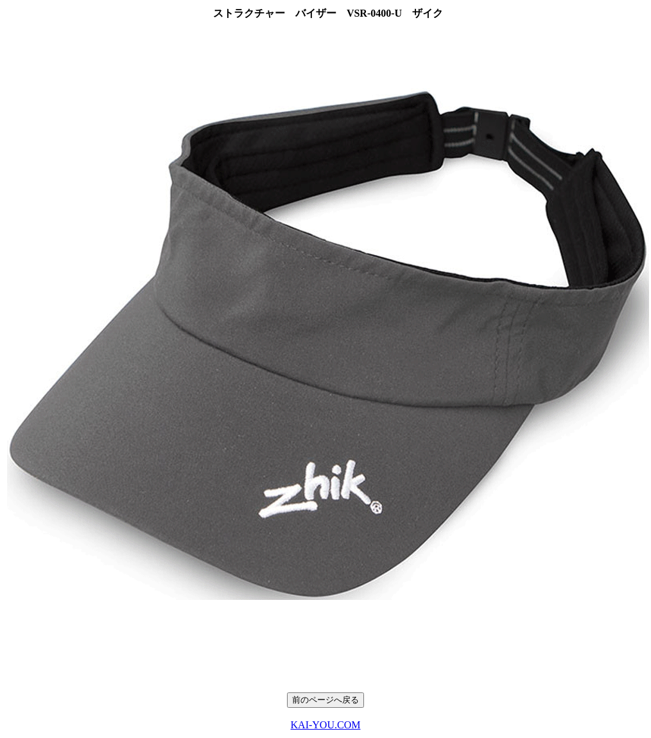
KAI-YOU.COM (326, 724)
